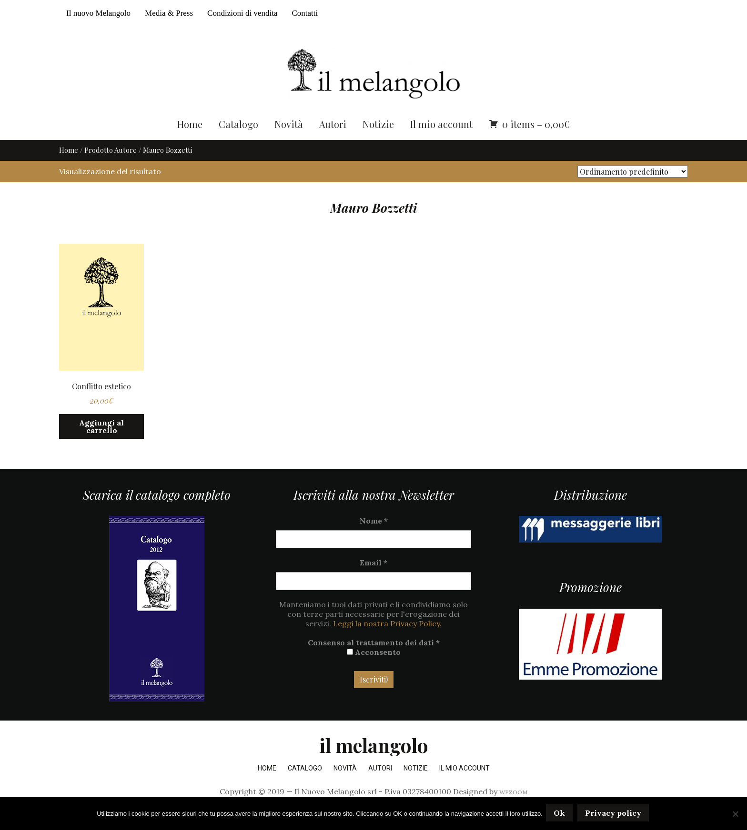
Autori (332, 141)
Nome (374, 538)
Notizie (378, 141)
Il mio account (441, 141)
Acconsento (374, 670)
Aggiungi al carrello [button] (101, 444)
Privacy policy (614, 814)
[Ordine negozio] (632, 189)
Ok (560, 814)
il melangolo (373, 763)
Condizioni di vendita (242, 13)
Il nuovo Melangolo (98, 13)
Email (373, 580)
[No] (735, 814)
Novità (288, 141)
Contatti (305, 13)
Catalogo (238, 141)
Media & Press (169, 13)
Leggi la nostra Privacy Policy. (387, 641)
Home (189, 141)
